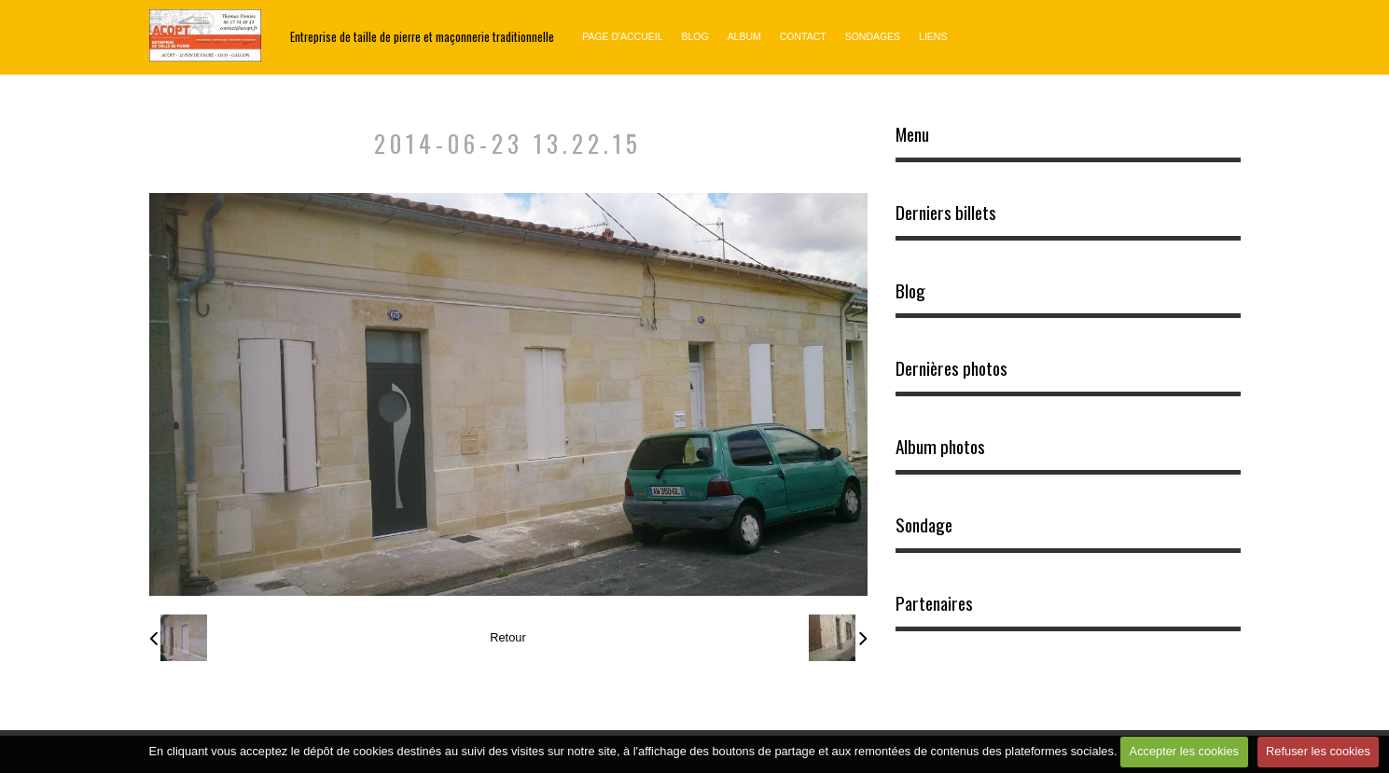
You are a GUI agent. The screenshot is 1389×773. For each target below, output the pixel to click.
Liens (933, 37)
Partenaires (934, 603)
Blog (694, 37)
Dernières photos (951, 368)
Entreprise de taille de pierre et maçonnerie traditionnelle (422, 37)
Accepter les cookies (1184, 751)
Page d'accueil (622, 37)
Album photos (940, 447)
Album (744, 37)
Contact (803, 37)
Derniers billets (946, 213)
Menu (912, 134)
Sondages (872, 37)
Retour (507, 637)
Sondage (924, 525)
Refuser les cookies (1318, 751)
